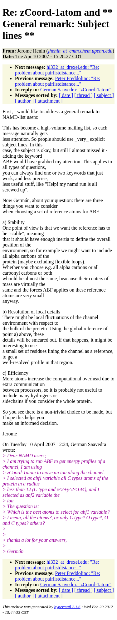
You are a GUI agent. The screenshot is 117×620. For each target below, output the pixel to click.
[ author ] (24, 101)
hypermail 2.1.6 (67, 606)
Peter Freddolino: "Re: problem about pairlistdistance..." (57, 81)
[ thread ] (83, 95)
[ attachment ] (49, 101)
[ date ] (66, 95)
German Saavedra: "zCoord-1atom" (75, 89)
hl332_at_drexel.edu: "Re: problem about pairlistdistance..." (57, 69)
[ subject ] (104, 95)
